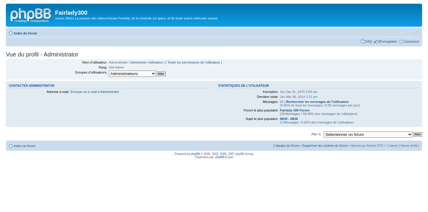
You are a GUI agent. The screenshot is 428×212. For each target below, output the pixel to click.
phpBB (195, 154)
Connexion (411, 41)
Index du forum (25, 33)
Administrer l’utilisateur (146, 62)
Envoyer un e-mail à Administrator (95, 92)
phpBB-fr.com (224, 157)
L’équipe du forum (286, 145)
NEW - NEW (289, 119)
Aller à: (316, 134)
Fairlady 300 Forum (295, 110)
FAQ (368, 41)
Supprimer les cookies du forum (325, 145)
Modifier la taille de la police (415, 32)
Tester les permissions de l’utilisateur (193, 62)
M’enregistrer (387, 41)
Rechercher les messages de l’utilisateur (317, 102)
